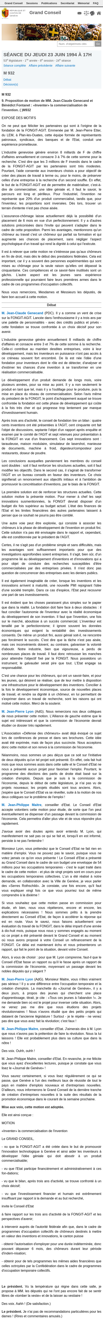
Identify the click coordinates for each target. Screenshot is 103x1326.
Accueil (98, 13)
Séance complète (15, 65)
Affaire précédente (40, 65)
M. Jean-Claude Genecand (22, 313)
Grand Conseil (13, 3)
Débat (7, 79)
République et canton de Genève (17, 13)
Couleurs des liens (92, 13)
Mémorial (83, 3)
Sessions (32, 3)
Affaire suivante (65, 65)
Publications (49, 3)
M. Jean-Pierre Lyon (17, 711)
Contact (79, 13)
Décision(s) (11, 84)
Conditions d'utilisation (86, 13)
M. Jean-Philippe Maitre (21, 805)
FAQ (95, 3)
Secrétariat (67, 3)
